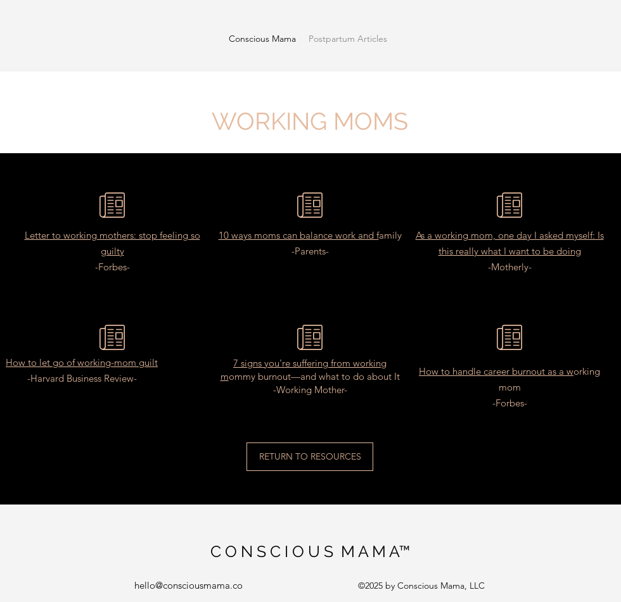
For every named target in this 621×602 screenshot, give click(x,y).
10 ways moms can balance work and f (299, 235)
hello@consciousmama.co (188, 585)
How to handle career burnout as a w (496, 371)
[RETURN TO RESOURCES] (309, 456)
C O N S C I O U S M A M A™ (310, 551)
